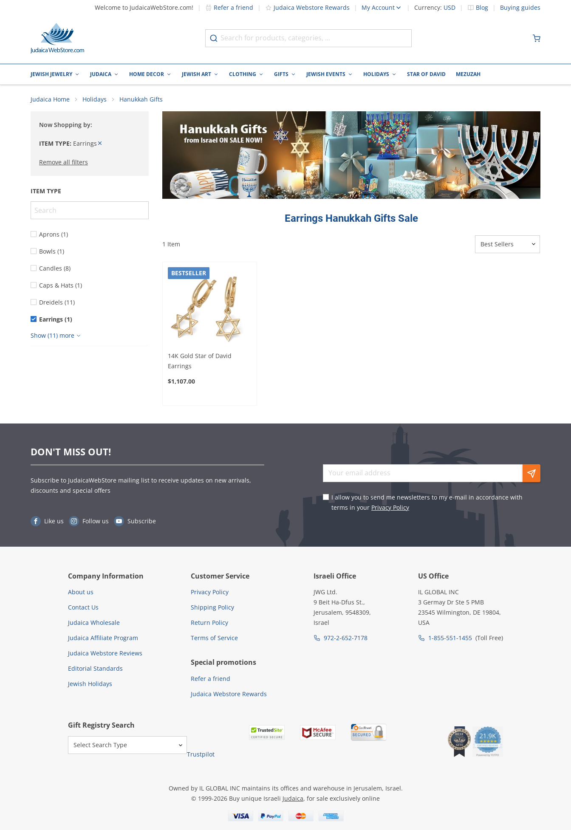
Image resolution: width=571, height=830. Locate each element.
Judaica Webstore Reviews (105, 653)
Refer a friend (229, 7)
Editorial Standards (95, 668)
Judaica (100, 74)
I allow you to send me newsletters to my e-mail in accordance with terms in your (427, 502)
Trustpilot (201, 754)
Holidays (376, 74)
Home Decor (146, 74)
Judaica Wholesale (94, 622)
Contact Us (83, 607)
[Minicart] (536, 38)
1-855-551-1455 (450, 638)
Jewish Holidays (90, 684)
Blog (482, 7)
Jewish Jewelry (51, 74)
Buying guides (520, 8)
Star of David (426, 74)
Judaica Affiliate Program (103, 638)
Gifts (281, 74)
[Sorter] (507, 245)
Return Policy (209, 622)
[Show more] (57, 336)
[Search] (90, 211)
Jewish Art (196, 74)
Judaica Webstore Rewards (307, 7)
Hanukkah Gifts (141, 100)
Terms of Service (214, 638)
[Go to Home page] (57, 38)
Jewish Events (325, 74)
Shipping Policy (212, 607)
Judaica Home (50, 100)
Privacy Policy (390, 507)
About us (80, 592)
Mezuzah (468, 74)
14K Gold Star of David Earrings (200, 362)
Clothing (242, 74)
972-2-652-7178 (345, 638)
